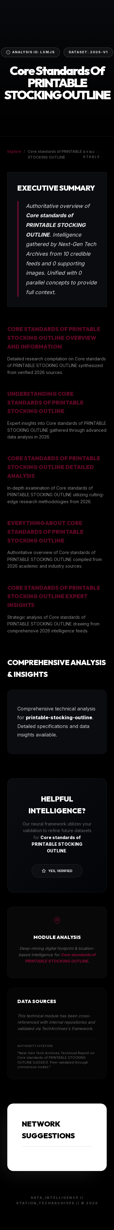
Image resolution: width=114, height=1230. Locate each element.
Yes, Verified (57, 871)
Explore (14, 151)
